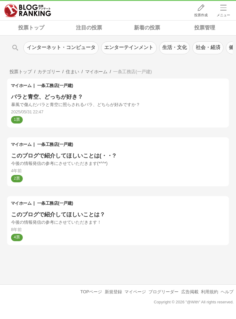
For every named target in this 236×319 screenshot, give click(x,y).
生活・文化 (174, 47)
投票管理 (204, 28)
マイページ (135, 291)
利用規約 (209, 291)
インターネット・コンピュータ (61, 47)
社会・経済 (208, 47)
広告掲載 (190, 291)
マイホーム (21, 85)
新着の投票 (147, 28)
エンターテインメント (128, 47)
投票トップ (31, 28)
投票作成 (201, 15)
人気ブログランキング (27, 10)
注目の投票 (89, 28)
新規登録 (113, 291)
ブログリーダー (163, 291)
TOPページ (91, 291)
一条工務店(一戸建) (55, 85)
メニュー (223, 15)
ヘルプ (227, 291)
